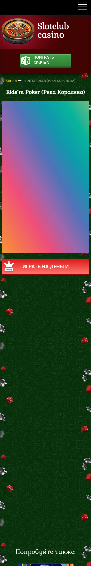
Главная (9, 81)
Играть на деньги (36, 266)
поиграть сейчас (37, 60)
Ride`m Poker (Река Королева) (50, 81)
